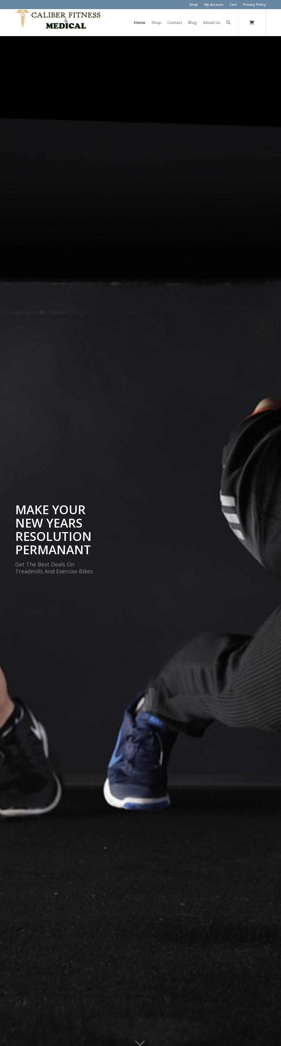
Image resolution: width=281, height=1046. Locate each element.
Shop (193, 4)
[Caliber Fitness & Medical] (60, 22)
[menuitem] (193, 4)
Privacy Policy (254, 4)
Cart (233, 4)
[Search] (228, 22)
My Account (213, 4)
